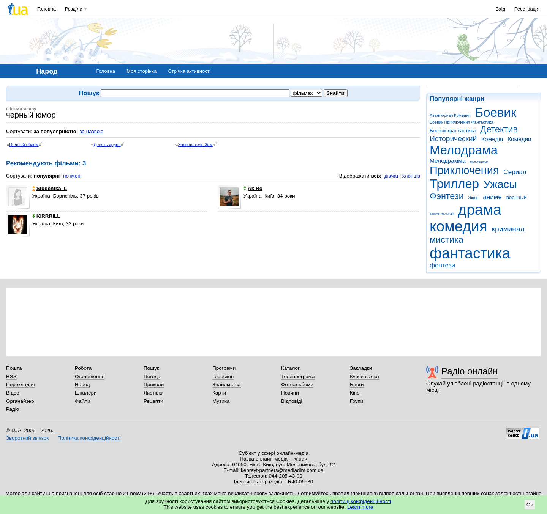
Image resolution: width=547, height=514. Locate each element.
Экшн (473, 197)
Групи (356, 401)
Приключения (464, 170)
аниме (492, 197)
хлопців (411, 176)
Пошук (151, 368)
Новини (290, 393)
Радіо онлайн (469, 371)
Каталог (290, 368)
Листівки (154, 393)
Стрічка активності (189, 71)
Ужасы (500, 184)
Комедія (492, 139)
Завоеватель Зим (195, 144)
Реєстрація (526, 9)
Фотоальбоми (297, 384)
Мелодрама (464, 150)
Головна (46, 9)
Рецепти (153, 401)
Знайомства (226, 384)
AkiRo (252, 188)
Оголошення (89, 376)
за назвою (91, 131)
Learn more (360, 507)
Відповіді (291, 401)
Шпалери (85, 393)
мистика (446, 240)
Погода (152, 376)
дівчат (391, 176)
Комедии (519, 139)
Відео (12, 393)
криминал (508, 229)
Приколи (154, 384)
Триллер (454, 184)
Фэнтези (447, 196)
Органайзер (20, 401)
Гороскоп (223, 376)
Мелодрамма (448, 160)
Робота (83, 368)
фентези (442, 265)
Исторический (453, 139)
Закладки (361, 368)
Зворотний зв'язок (27, 438)
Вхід (501, 9)
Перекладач (20, 384)
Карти (219, 393)
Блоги (357, 384)
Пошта (14, 368)
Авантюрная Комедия (450, 115)
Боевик (496, 112)
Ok (529, 505)
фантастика (470, 253)
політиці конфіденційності (360, 501)
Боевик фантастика (453, 131)
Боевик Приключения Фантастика (461, 122)
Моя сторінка (141, 71)
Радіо (12, 409)
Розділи (73, 9)
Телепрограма (298, 376)
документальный (442, 213)
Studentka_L (49, 188)
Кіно (355, 393)
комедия (458, 226)
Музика (220, 401)
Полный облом (23, 144)
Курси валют (364, 376)
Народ (82, 384)
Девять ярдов (106, 144)
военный (516, 197)
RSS (11, 376)
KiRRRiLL (46, 216)
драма (479, 209)
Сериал (514, 172)
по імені (72, 176)
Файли (82, 401)
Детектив (499, 129)
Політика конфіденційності (89, 438)
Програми (224, 368)
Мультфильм (479, 161)
